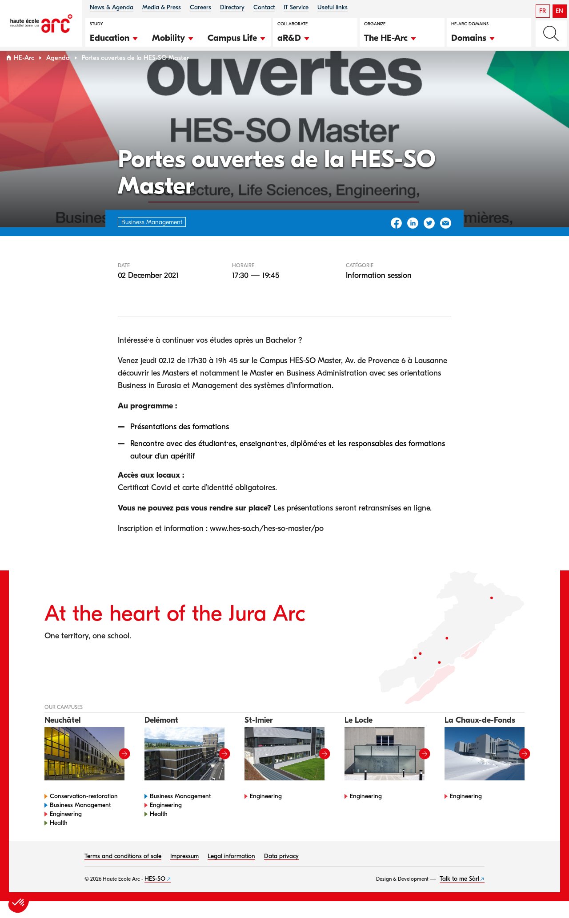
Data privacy (281, 873)
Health (59, 839)
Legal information (231, 873)
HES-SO (154, 895)
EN (559, 11)
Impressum (184, 873)
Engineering (66, 831)
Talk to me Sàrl (459, 895)
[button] (114, 37)
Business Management (80, 822)
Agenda (58, 75)
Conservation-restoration (84, 813)
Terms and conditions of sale (122, 873)
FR (542, 11)
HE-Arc (24, 75)
